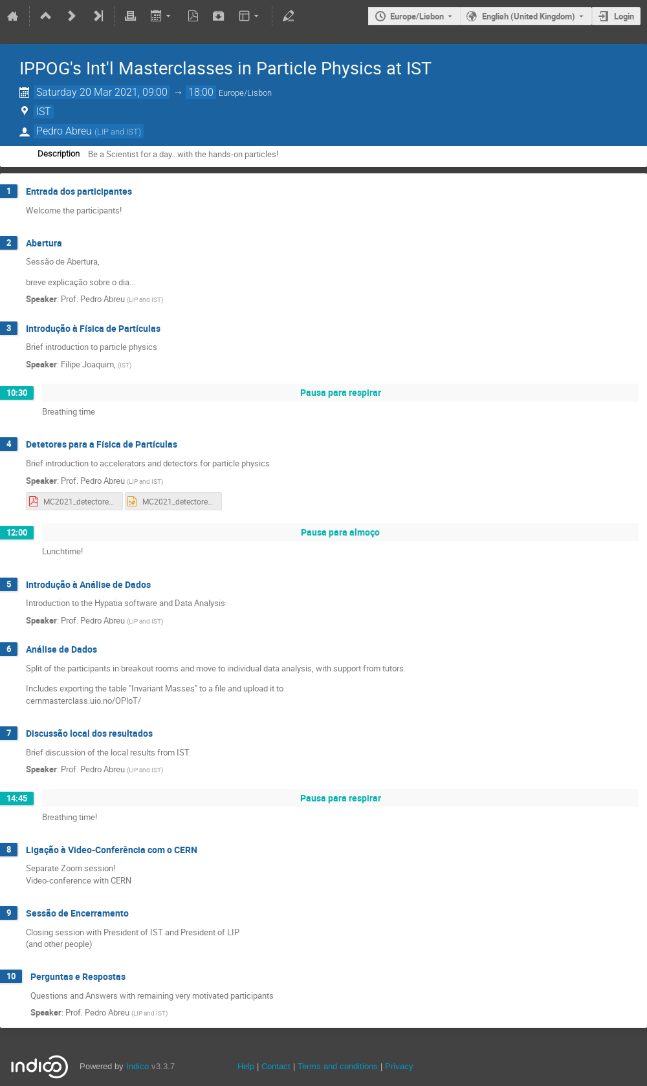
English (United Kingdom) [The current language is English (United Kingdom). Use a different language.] (528, 16)
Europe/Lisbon (417, 16)
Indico (137, 1066)
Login (624, 16)
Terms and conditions (338, 1066)
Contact (276, 1066)
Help (245, 1066)
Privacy (399, 1066)
